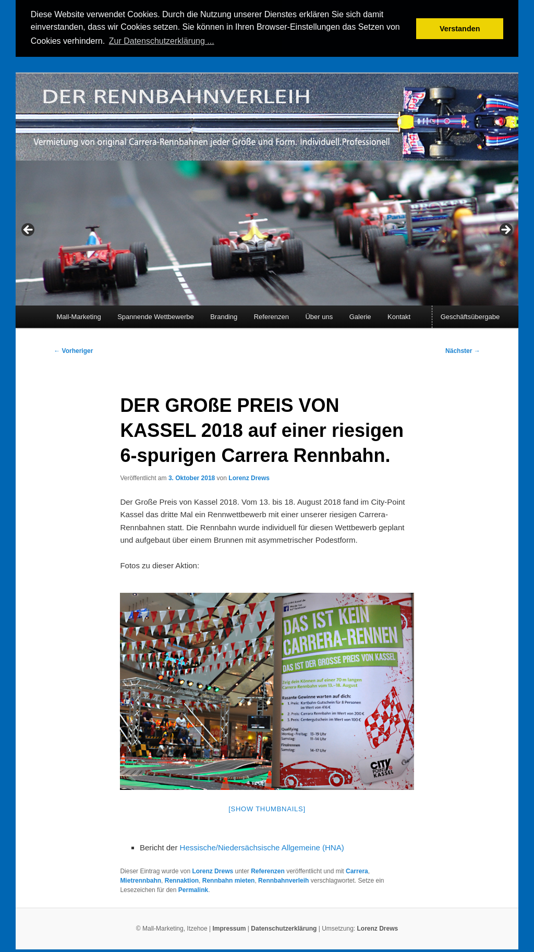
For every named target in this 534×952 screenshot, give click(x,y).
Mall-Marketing (78, 316)
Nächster (462, 349)
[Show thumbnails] (267, 808)
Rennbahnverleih (283, 880)
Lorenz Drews (249, 477)
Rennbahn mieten (228, 880)
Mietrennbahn (140, 880)
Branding (223, 316)
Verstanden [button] (460, 29)
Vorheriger (73, 349)
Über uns (319, 316)
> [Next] (505, 230)
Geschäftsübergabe (470, 316)
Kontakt (398, 316)
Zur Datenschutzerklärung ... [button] (161, 40)
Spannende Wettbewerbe (155, 316)
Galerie (360, 316)
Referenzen (271, 316)
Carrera (357, 870)
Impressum (229, 927)
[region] (267, 232)
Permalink (193, 889)
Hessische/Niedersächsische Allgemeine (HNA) (262, 846)
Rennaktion (182, 880)
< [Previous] (29, 230)
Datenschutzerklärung (284, 927)
